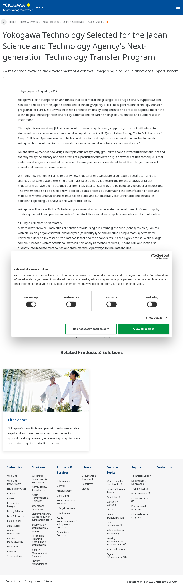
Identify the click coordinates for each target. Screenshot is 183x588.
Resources (87, 483)
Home (12, 21)
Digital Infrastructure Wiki (117, 556)
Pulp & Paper (14, 520)
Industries (14, 467)
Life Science (18, 419)
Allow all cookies (144, 328)
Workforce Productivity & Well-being (39, 478)
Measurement (64, 490)
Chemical (12, 493)
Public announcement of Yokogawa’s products (66, 523)
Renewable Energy (13, 505)
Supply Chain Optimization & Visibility (40, 527)
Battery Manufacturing (15, 540)
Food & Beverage (16, 516)
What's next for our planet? (115, 482)
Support (137, 467)
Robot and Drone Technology (116, 532)
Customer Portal (140, 498)
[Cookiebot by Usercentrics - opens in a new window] (153, 256)
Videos (85, 488)
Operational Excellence (38, 507)
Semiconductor (15, 556)
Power (10, 498)
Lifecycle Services (66, 508)
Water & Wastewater (13, 532)
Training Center (140, 488)
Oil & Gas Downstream (14, 482)
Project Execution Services (66, 502)
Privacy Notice (32, 581)
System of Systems (112, 503)
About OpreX (114, 496)
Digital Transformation (115, 516)
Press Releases (50, 21)
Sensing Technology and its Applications (115, 541)
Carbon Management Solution (39, 553)
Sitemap (48, 581)
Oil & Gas (12, 475)
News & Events (29, 21)
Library (87, 467)
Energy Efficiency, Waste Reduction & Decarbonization (42, 516)
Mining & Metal (15, 511)
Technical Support (141, 475)
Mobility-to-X (14, 546)
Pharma (11, 551)
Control (61, 485)
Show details (154, 317)
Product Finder (139, 493)
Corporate (78, 21)
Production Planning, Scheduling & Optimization (39, 540)
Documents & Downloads (89, 477)
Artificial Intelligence (113, 524)
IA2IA (110, 509)
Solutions (38, 467)
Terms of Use (12, 581)
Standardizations (116, 549)
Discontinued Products (64, 534)
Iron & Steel (13, 525)
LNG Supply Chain (17, 488)
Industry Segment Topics (116, 490)
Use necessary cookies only (91, 328)
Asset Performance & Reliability (40, 497)
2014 (66, 21)
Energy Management (39, 562)
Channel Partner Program (140, 516)
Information (63, 481)
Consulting (63, 495)
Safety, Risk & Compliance (39, 488)
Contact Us (164, 467)
